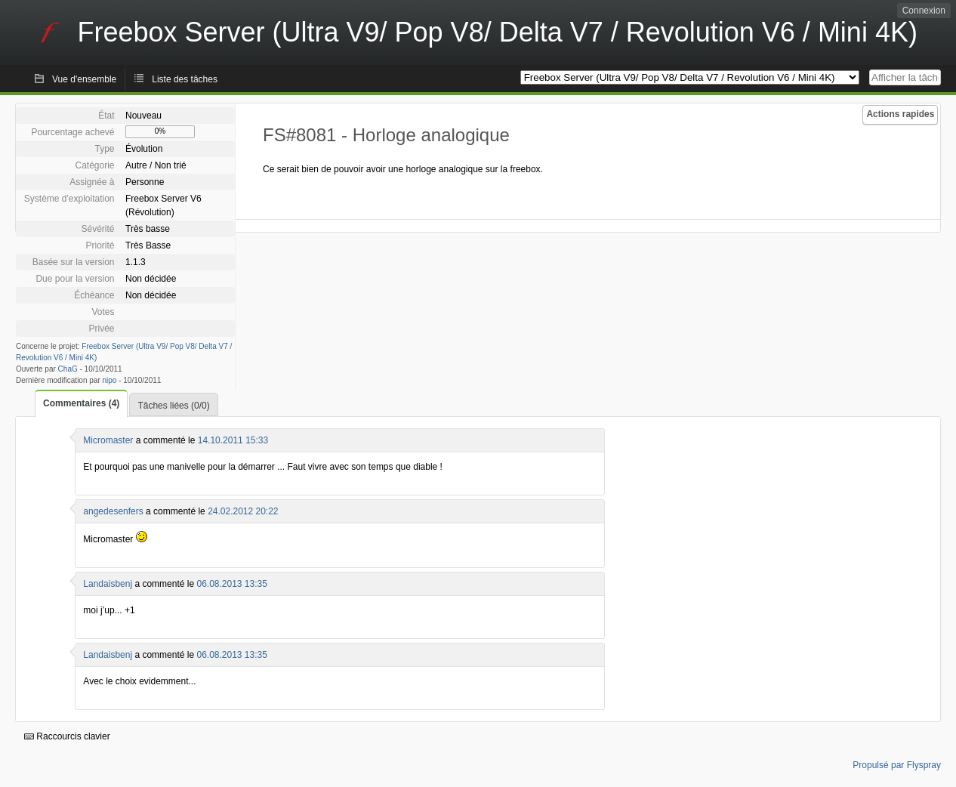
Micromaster (108, 440)
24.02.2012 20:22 (243, 511)
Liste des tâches (184, 79)
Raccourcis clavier (67, 736)
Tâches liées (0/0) (173, 405)
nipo (110, 380)
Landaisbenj (107, 584)
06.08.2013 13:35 (231, 584)
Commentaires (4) (81, 403)
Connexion (923, 10)
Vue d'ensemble (84, 79)
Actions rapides (900, 114)
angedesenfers (113, 511)
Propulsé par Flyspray (897, 765)
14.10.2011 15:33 (233, 440)
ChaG (68, 369)
